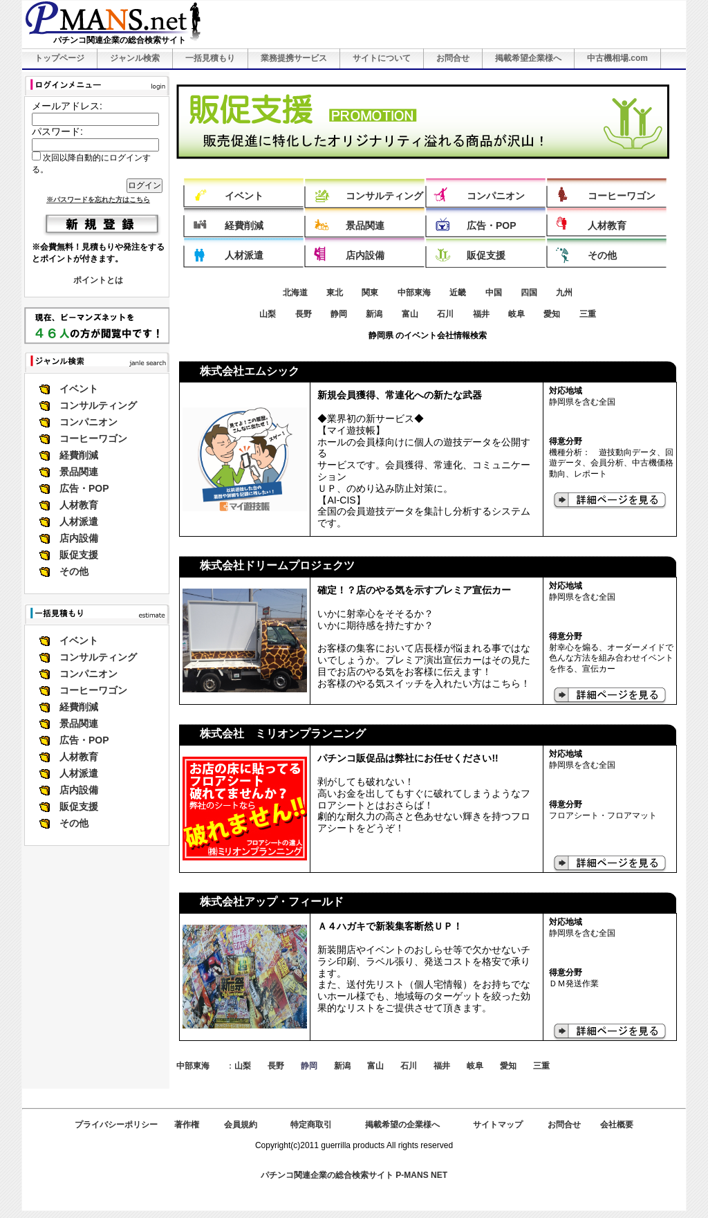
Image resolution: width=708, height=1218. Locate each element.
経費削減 (78, 455)
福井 (481, 314)
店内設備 (78, 538)
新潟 (374, 314)
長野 (303, 314)
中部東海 (414, 292)
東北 (334, 292)
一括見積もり (210, 58)
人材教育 (78, 504)
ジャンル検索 (135, 58)
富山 (410, 314)
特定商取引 (311, 1124)
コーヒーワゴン (93, 438)
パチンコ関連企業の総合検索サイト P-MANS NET (354, 1175)
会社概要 (616, 1124)
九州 (564, 292)
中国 (493, 292)
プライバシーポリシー (116, 1124)
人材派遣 (78, 521)
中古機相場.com (617, 58)
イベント (78, 388)
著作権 (186, 1124)
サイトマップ (498, 1124)
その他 (73, 571)
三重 (587, 314)
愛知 (551, 314)
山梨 (267, 314)
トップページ (59, 58)
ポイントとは (98, 280)
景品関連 (78, 471)
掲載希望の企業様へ (402, 1124)
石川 (445, 314)
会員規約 (240, 1124)
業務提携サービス (294, 58)
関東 (370, 292)
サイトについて (382, 58)
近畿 (457, 292)
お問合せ (452, 58)
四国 (529, 292)
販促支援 (78, 554)
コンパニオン (88, 421)
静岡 (338, 314)
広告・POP (84, 488)
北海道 (295, 292)
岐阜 (516, 314)
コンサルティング (98, 405)
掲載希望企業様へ (528, 58)
